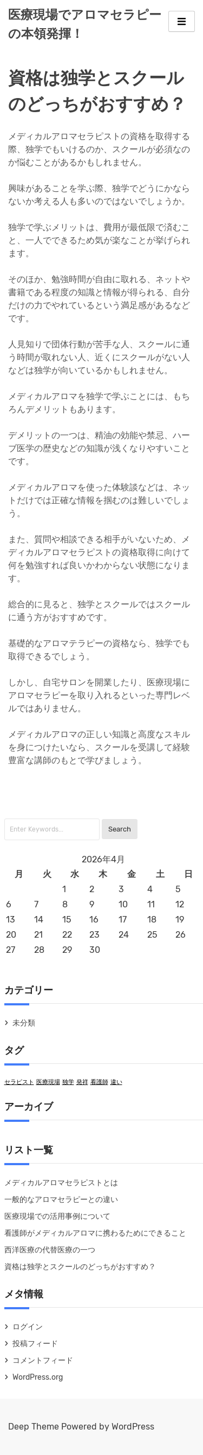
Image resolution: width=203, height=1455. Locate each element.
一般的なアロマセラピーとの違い (61, 1199)
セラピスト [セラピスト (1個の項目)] (19, 1082)
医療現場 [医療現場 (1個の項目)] (48, 1082)
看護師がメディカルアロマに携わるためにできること (95, 1233)
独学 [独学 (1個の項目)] (68, 1082)
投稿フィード (35, 1343)
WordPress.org (37, 1377)
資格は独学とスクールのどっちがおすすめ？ (80, 1266)
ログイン (27, 1326)
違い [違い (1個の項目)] (116, 1082)
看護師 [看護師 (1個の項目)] (99, 1082)
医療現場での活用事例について (57, 1216)
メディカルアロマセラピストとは (61, 1182)
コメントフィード (42, 1360)
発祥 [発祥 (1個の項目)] (82, 1082)
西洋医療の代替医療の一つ (49, 1250)
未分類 (23, 1023)
